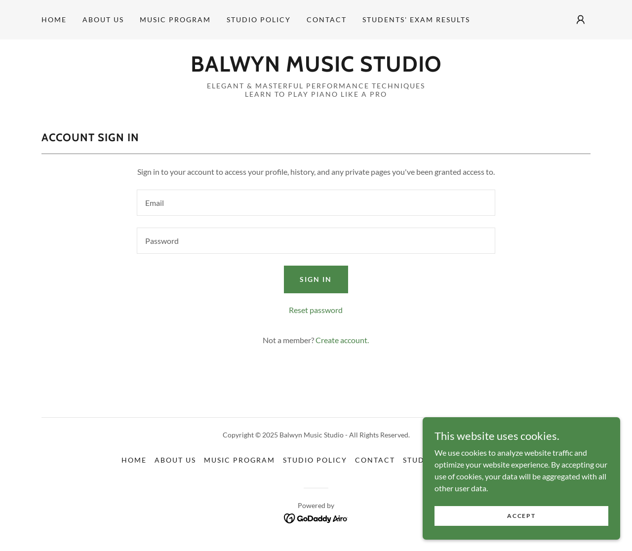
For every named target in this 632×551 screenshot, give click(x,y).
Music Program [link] (175, 19)
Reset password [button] (316, 310)
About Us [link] (103, 19)
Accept (521, 515)
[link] (316, 68)
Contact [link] (327, 19)
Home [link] (54, 19)
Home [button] (134, 460)
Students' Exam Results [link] (416, 19)
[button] (581, 20)
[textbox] (316, 203)
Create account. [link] (342, 340)
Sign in (316, 279)
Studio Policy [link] (259, 19)
